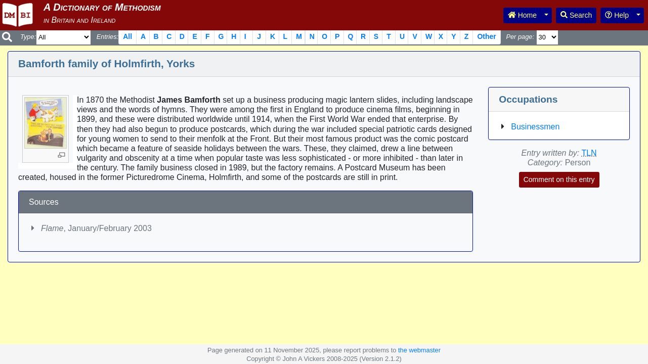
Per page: (520, 36)
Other (486, 36)
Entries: (107, 36)
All (127, 36)
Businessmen (535, 126)
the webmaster (419, 350)
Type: (28, 36)
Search (576, 15)
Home (522, 15)
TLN (588, 153)
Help (617, 15)
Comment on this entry (559, 179)
